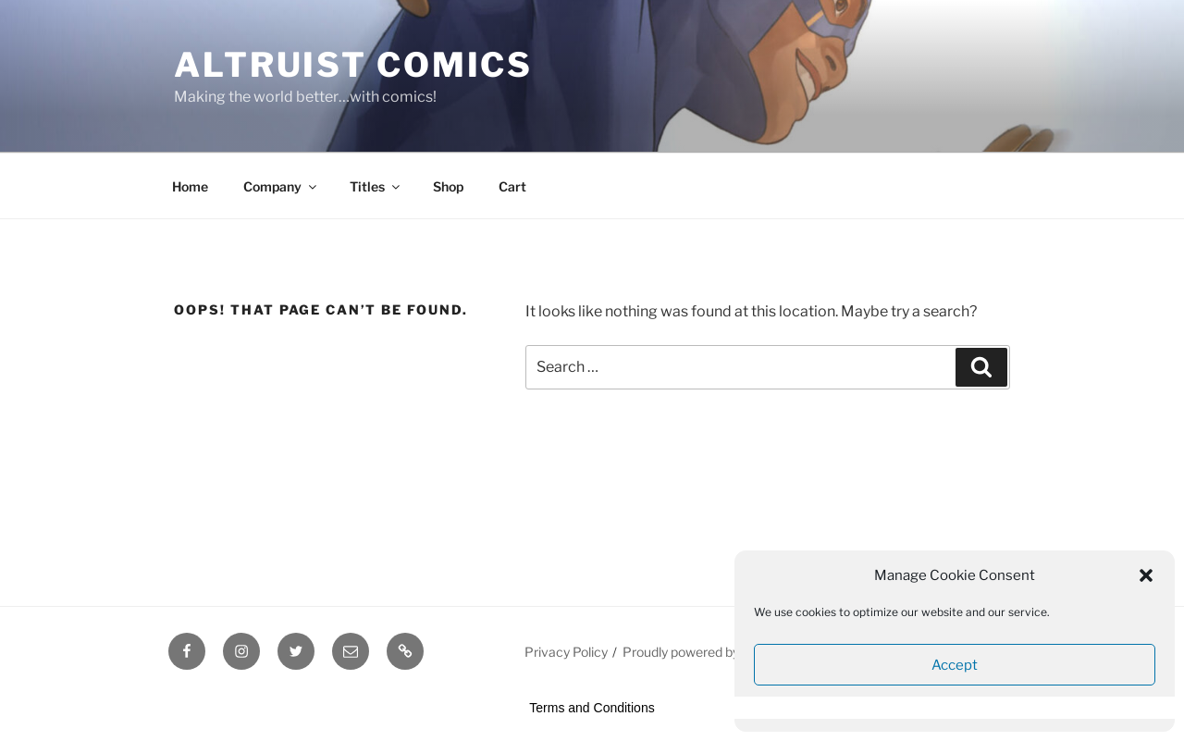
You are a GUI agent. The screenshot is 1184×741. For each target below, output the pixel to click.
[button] (1146, 575)
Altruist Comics (353, 64)
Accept (954, 665)
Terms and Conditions (591, 707)
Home (190, 186)
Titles (376, 186)
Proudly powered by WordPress (715, 652)
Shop (448, 186)
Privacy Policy (566, 652)
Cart (512, 186)
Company (281, 186)
